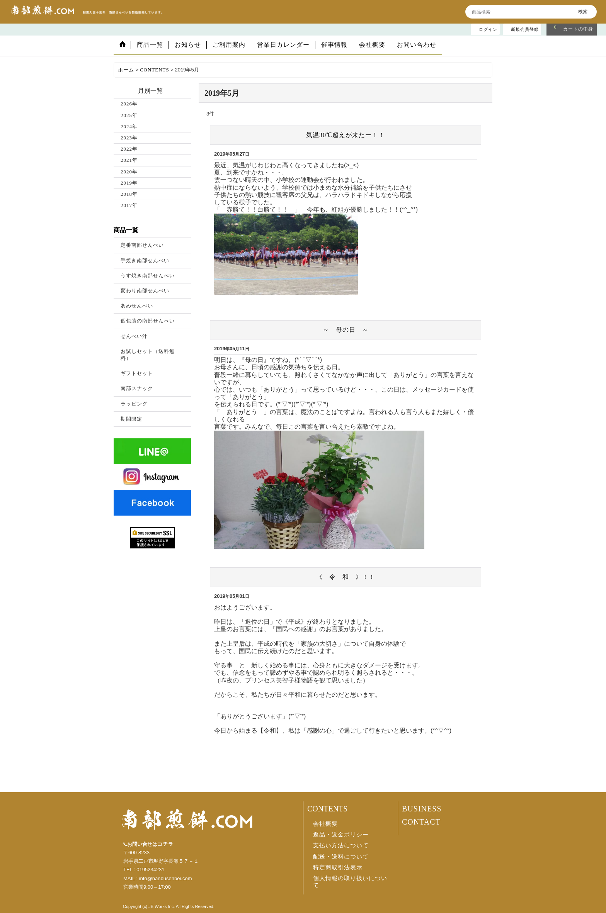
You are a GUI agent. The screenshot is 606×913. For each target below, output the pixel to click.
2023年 (129, 138)
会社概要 (325, 824)
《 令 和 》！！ (345, 577)
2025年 (129, 115)
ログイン (488, 29)
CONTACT (421, 822)
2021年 (129, 160)
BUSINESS (421, 808)
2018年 (129, 194)
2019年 (129, 183)
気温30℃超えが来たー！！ (345, 135)
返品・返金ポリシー (341, 835)
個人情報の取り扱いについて (350, 881)
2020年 (129, 172)
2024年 (129, 126)
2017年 (129, 205)
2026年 (129, 104)
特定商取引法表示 (338, 867)
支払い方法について (341, 845)
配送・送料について (341, 857)
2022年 (129, 149)
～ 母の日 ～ (346, 329)
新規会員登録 (525, 29)
